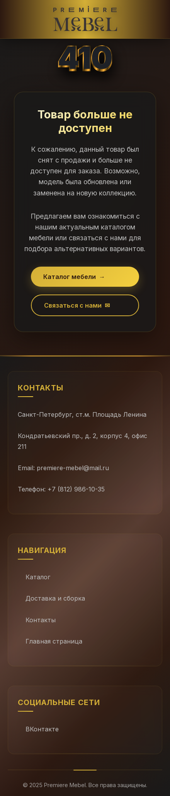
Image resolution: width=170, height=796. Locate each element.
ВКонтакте (42, 729)
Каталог (38, 577)
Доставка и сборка (55, 598)
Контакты (41, 620)
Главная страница (54, 641)
